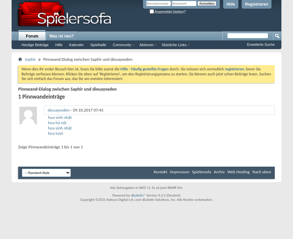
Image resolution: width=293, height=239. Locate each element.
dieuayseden (59, 110)
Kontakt (161, 171)
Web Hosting (238, 171)
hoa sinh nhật (60, 117)
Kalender (76, 45)
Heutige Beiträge (35, 45)
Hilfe (230, 4)
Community (122, 45)
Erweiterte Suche (261, 44)
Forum (32, 36)
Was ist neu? (61, 36)
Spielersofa (201, 171)
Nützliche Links (174, 45)
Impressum (179, 171)
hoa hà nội (57, 122)
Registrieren (256, 4)
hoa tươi (55, 133)
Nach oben (261, 171)
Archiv (219, 171)
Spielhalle (98, 45)
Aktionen (146, 45)
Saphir (30, 59)
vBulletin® (138, 195)
